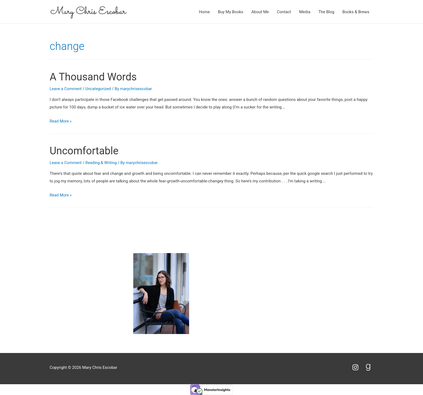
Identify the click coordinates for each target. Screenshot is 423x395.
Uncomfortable (85, 150)
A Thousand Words (95, 76)
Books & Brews (355, 11)
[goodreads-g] (369, 367)
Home (204, 11)
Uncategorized (99, 88)
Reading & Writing (102, 162)
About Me (260, 11)
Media (304, 11)
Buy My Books (230, 11)
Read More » (61, 121)
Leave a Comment (66, 88)
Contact (284, 11)
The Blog (326, 11)
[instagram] (358, 367)
